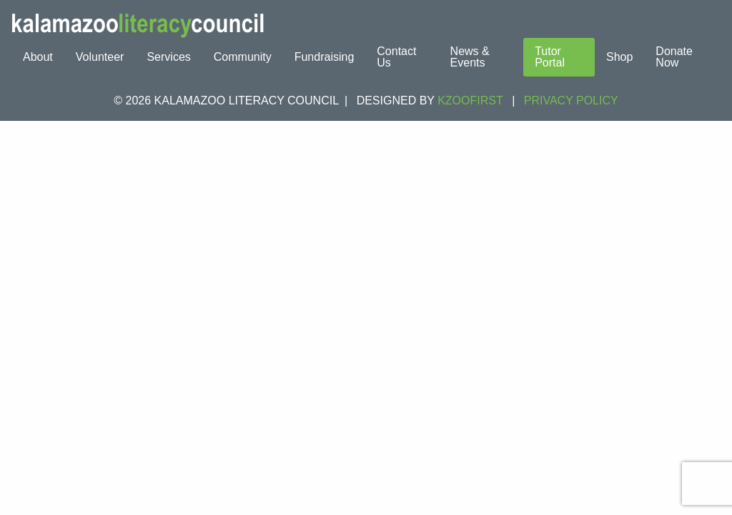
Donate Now (674, 57)
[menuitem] (37, 57)
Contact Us (396, 57)
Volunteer (100, 57)
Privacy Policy (571, 100)
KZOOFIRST (470, 100)
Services (168, 57)
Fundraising (325, 57)
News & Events (470, 57)
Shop (619, 57)
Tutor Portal (550, 57)
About (38, 57)
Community (243, 57)
